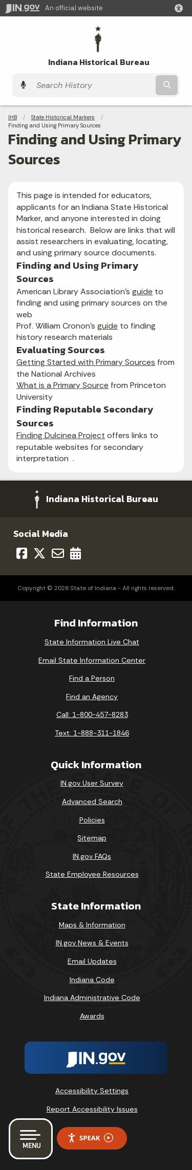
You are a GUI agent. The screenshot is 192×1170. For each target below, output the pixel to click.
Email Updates (92, 961)
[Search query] (92, 85)
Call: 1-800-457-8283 (92, 714)
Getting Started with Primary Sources (85, 362)
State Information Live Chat (92, 641)
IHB (12, 117)
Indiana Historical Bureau (99, 62)
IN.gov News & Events (92, 942)
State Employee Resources (92, 874)
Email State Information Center (91, 660)
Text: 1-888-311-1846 (92, 733)
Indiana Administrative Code (92, 997)
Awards (92, 1016)
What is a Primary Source (62, 385)
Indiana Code (92, 979)
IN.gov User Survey (91, 783)
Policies (92, 820)
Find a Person (92, 678)
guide (142, 291)
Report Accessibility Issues (92, 1109)
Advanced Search (92, 801)
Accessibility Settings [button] (92, 1090)
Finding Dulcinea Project (60, 435)
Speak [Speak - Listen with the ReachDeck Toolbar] (90, 1138)
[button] (181, 8)
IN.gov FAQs (92, 856)
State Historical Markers (63, 117)
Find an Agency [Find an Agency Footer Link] (92, 696)
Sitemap (91, 837)
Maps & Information (92, 924)
